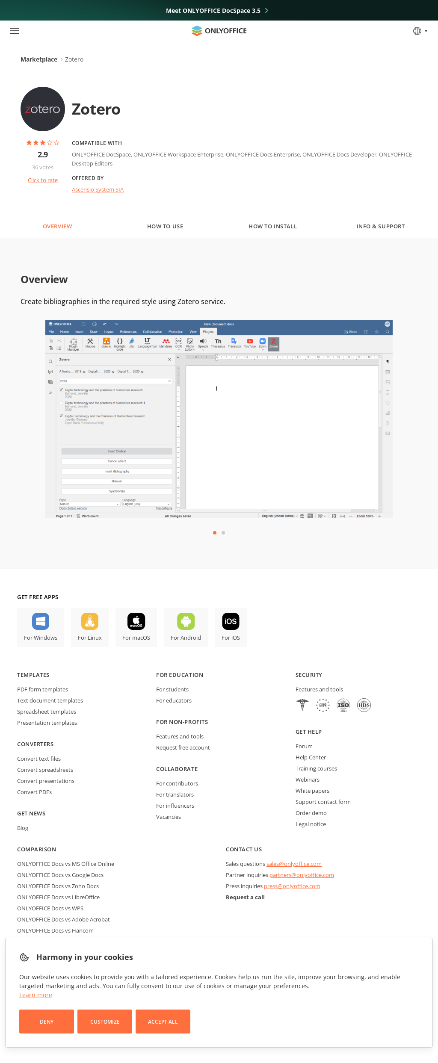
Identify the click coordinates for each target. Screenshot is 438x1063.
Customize (105, 1021)
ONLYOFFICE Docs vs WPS (50, 908)
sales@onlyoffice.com (294, 864)
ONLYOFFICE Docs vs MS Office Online (65, 864)
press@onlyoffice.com (292, 886)
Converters (35, 744)
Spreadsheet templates (46, 711)
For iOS (231, 637)
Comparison (36, 849)
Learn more (35, 995)
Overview (57, 226)
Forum (304, 746)
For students (172, 689)
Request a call (245, 897)
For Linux (90, 637)
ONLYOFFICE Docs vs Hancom (55, 930)
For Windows (40, 637)
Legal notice (311, 824)
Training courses (316, 768)
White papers (312, 790)
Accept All (163, 1021)
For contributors (177, 783)
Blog (22, 828)
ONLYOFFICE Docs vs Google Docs (60, 875)
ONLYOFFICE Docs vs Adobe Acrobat (63, 919)
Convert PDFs (34, 792)
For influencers (175, 805)
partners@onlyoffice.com (301, 875)
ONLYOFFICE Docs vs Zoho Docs (58, 886)
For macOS (136, 637)
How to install (273, 226)
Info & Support (381, 226)
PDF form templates (42, 689)
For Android (186, 637)
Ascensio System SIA (98, 189)
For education (179, 675)
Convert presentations (45, 781)
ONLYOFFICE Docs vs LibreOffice (58, 897)
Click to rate (43, 180)
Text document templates (50, 700)
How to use (165, 226)
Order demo (311, 813)
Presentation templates (47, 722)
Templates (33, 675)
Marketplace (39, 59)
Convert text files (39, 758)
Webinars (308, 779)
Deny (46, 1021)
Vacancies (168, 817)
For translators (175, 794)
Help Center (311, 757)
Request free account (183, 747)
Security (309, 675)
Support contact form (323, 802)
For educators (174, 700)
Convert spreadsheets (45, 770)
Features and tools (180, 736)
